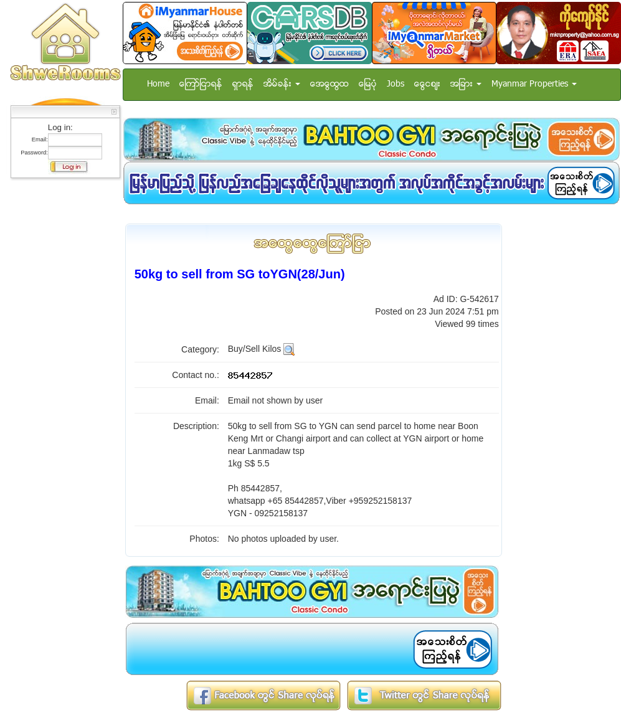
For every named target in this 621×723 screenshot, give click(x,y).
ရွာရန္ (243, 84)
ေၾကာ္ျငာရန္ (200, 84)
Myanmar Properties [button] (534, 84)
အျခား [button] (465, 84)
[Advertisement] (61, 370)
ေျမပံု (368, 84)
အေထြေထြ (329, 84)
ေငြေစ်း (427, 84)
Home (158, 84)
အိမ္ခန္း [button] (281, 84)
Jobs (395, 84)
